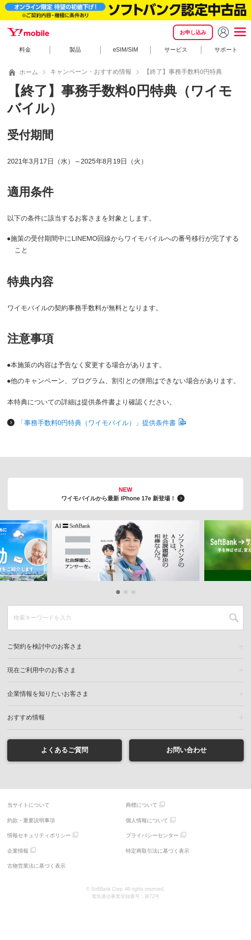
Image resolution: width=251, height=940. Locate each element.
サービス (175, 49)
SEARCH (234, 617)
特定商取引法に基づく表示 (157, 851)
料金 (25, 49)
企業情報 (17, 851)
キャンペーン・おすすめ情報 (91, 71)
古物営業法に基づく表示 (36, 866)
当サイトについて (28, 805)
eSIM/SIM (125, 49)
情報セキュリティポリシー (39, 835)
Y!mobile (29, 32)
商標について (142, 805)
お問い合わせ (186, 750)
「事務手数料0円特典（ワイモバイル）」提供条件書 (101, 423)
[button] (118, 592)
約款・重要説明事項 (31, 820)
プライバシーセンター (152, 835)
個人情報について (147, 820)
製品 (75, 49)
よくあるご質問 (64, 750)
